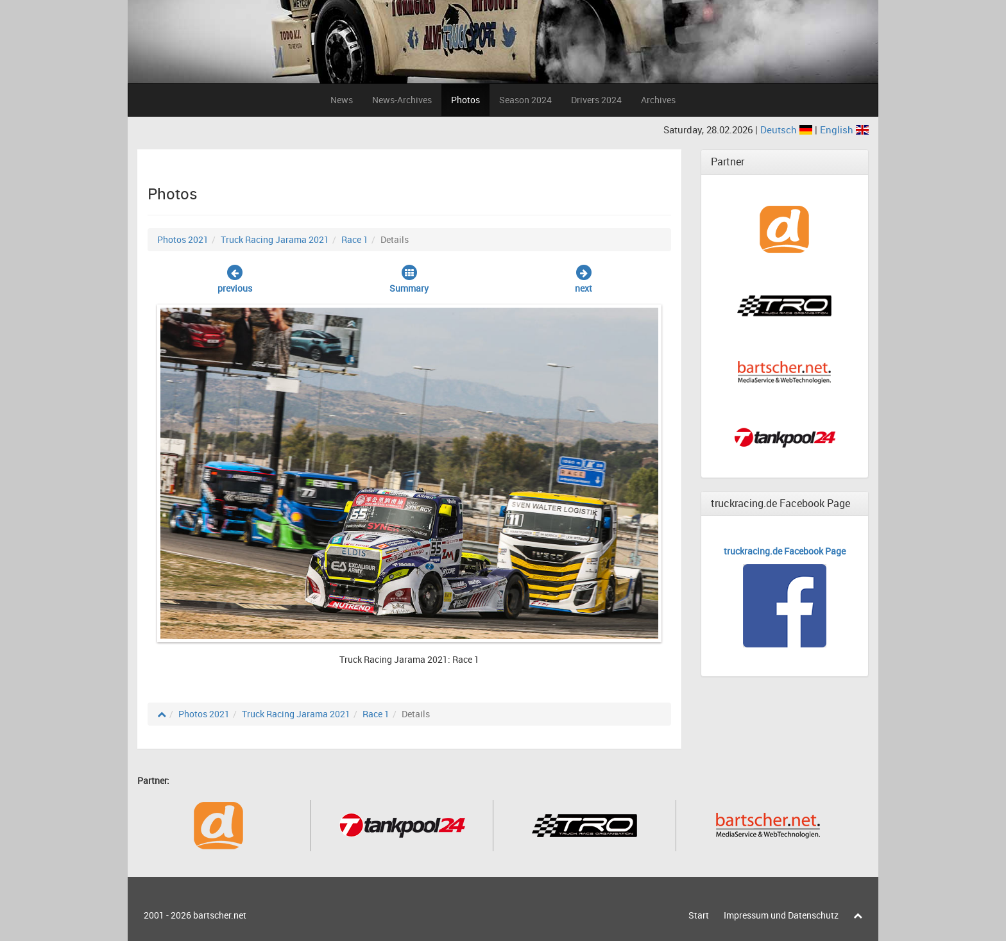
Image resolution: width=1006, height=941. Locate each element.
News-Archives (402, 100)
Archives (658, 100)
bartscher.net (219, 915)
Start (698, 915)
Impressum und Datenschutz (781, 915)
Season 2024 (525, 100)
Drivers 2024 (596, 100)
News (341, 100)
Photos (465, 100)
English (844, 129)
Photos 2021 (183, 239)
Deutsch (787, 129)
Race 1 (354, 239)
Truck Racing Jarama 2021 (275, 239)
